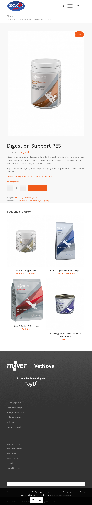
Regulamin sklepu (15, 407)
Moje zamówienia (14, 448)
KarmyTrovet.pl (14, 426)
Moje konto (12, 453)
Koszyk (10, 463)
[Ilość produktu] (16, 188)
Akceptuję (36, 499)
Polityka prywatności (16, 412)
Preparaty (19, 197)
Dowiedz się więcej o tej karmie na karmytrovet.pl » (29, 176)
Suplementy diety (30, 197)
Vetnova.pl (11, 422)
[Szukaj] (61, 6)
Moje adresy (12, 458)
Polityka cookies (14, 417)
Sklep (10, 16)
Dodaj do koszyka (38, 188)
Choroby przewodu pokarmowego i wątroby (32, 201)
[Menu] (68, 6)
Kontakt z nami (13, 468)
